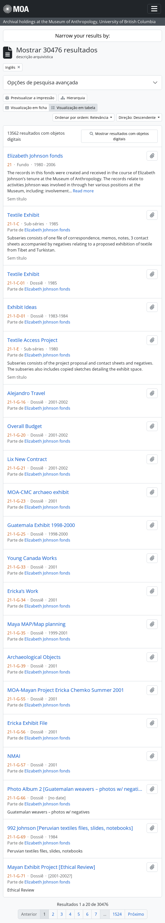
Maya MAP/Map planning (36, 624)
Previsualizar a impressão (29, 97)
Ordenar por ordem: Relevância (82, 117)
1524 (117, 914)
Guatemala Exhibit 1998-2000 (41, 525)
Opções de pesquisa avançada (42, 82)
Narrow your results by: (82, 35)
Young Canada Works (32, 558)
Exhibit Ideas (22, 307)
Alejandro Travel (26, 393)
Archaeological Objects (34, 657)
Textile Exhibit (23, 215)
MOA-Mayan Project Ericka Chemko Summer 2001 (65, 690)
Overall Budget (24, 426)
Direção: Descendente (138, 117)
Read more (83, 191)
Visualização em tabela (73, 107)
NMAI (13, 756)
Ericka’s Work (22, 591)
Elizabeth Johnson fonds (35, 156)
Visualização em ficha (26, 107)
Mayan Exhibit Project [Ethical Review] (51, 867)
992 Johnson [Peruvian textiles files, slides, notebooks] (70, 828)
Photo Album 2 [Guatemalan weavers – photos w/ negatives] (76, 789)
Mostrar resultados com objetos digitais (119, 136)
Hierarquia (73, 97)
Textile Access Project (32, 340)
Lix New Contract (27, 459)
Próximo (136, 914)
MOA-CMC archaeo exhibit (38, 492)
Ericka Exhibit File (27, 723)
